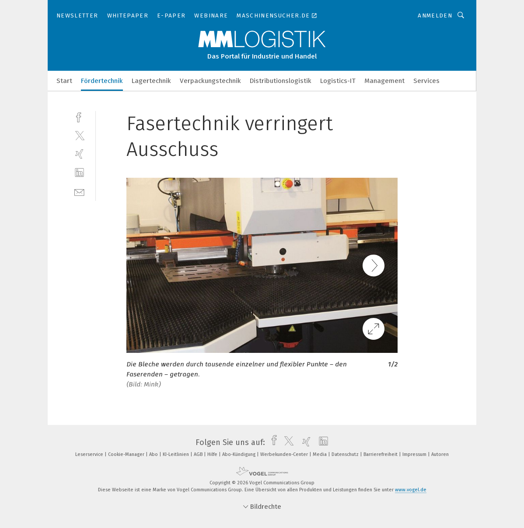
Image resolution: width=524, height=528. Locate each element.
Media (320, 454)
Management (384, 81)
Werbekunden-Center (284, 454)
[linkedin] (79, 172)
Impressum (415, 454)
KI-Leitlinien (176, 454)
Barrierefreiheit (381, 454)
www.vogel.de (410, 490)
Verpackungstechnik (210, 81)
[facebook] (79, 116)
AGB (199, 454)
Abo (154, 454)
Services (426, 81)
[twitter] (79, 135)
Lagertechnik (151, 81)
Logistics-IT (338, 81)
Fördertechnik (102, 81)
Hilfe (213, 454)
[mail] (79, 191)
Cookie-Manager (127, 454)
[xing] (79, 153)
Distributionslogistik (280, 81)
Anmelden (435, 15)
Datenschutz (346, 454)
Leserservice (90, 454)
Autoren (440, 454)
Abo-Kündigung (239, 454)
